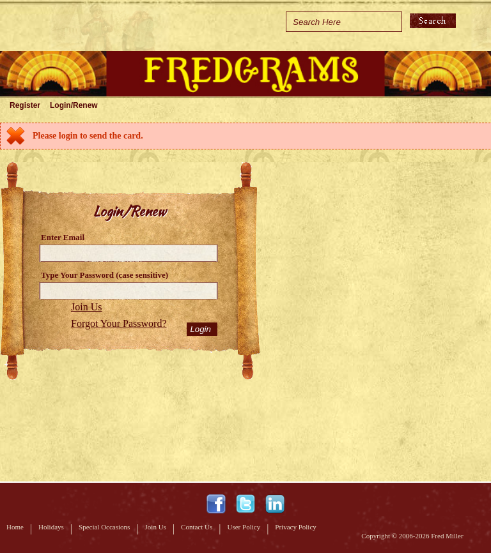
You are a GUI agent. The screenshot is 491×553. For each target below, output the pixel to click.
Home (15, 527)
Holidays (51, 527)
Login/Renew (74, 105)
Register (25, 105)
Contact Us (196, 527)
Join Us (86, 306)
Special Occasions (104, 527)
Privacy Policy (295, 527)
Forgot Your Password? (119, 323)
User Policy (244, 527)
